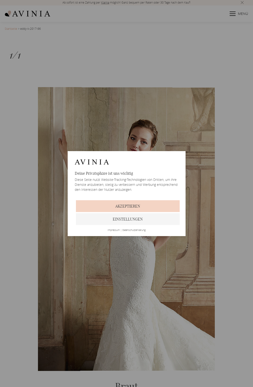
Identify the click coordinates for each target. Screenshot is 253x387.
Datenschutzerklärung (133, 230)
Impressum (114, 230)
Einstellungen (128, 219)
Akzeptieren (127, 206)
